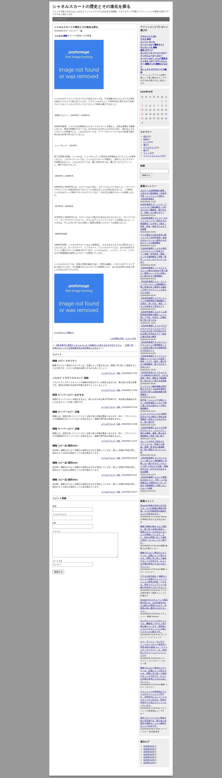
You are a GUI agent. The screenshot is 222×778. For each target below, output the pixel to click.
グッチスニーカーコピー (151, 55)
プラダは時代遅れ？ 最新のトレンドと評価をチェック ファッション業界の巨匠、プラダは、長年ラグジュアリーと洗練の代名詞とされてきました (153, 582)
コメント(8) (130, 338)
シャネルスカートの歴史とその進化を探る (91, 6)
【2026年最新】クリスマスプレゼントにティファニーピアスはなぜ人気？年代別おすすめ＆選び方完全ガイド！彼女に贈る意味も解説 (153, 331)
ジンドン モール (147, 42)
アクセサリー (149, 147)
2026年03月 (148, 751)
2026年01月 (148, 757)
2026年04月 (148, 749)
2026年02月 (148, 754)
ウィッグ (147, 153)
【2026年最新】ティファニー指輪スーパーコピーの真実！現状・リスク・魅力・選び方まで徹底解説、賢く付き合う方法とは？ (153, 361)
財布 (145, 139)
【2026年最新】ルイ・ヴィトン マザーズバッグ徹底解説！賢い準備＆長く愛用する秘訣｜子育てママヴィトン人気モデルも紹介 (153, 287)
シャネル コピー (147, 61)
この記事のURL (117, 338)
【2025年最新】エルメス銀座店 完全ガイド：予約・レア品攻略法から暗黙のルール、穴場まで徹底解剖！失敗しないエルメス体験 (153, 482)
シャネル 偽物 (61, 35)
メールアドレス (108, 373)
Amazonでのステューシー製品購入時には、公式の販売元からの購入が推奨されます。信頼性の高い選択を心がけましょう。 (154, 605)
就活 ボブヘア (146, 50)
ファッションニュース (153, 156)
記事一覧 (129, 345)
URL (119, 373)
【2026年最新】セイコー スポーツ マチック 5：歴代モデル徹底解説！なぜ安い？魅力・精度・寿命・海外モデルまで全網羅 (153, 223)
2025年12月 (148, 760)
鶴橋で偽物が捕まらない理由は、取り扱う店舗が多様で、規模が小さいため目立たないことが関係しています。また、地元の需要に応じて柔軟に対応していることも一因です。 (153, 534)
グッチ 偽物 (154, 64)
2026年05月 (148, 746)
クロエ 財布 (145, 39)
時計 (145, 136)
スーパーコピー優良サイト (152, 44)
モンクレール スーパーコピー (153, 53)
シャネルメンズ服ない (64, 332)
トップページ (60, 19)
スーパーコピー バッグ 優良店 (153, 58)
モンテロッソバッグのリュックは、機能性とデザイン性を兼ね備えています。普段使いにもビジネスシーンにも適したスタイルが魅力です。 (153, 626)
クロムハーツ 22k (148, 36)
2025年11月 (148, 763)
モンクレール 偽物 (148, 47)
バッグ (146, 142)
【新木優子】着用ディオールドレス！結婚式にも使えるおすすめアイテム (88, 345)
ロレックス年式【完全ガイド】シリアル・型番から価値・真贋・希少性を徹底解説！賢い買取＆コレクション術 (153, 447)
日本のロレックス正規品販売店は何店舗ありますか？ (76, 348)
